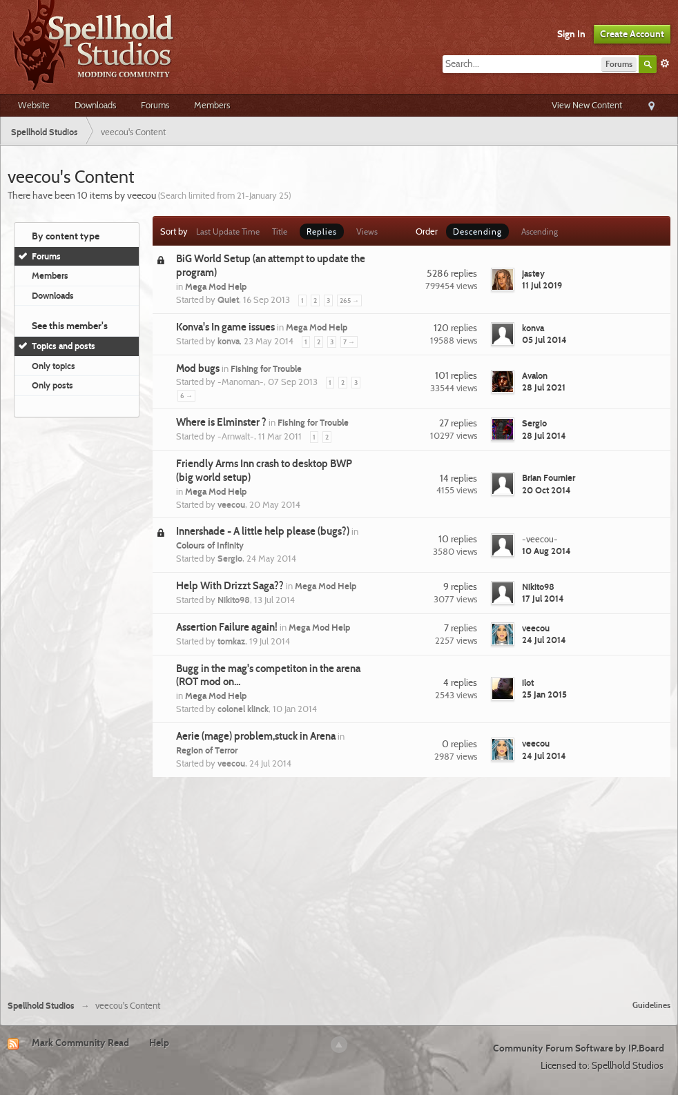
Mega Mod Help (215, 286)
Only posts (52, 385)
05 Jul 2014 (544, 339)
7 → (349, 341)
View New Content (587, 104)
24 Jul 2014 (544, 639)
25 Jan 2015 (544, 694)
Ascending (539, 231)
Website (34, 104)
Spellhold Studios (41, 1005)
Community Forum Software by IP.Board (578, 1048)
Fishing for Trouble (266, 368)
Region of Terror (207, 750)
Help (159, 1042)
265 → (349, 300)
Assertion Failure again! (227, 627)
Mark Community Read (80, 1042)
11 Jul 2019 (542, 284)
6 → (186, 395)
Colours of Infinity (210, 545)
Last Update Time (228, 231)
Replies (322, 231)
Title (279, 231)
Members (212, 104)
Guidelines (651, 1005)
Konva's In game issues (225, 327)
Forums (155, 104)
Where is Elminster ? (221, 422)
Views (367, 231)
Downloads (95, 104)
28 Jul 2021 (543, 387)
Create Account (632, 34)
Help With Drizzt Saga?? (230, 586)
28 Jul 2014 (544, 435)
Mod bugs (198, 368)
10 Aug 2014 (546, 550)
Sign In (571, 34)
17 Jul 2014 (543, 598)
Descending (477, 231)
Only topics (53, 365)
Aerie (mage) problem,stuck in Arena (256, 736)
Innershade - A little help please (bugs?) (262, 531)
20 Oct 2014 (546, 489)
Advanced (664, 63)
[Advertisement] (339, 886)
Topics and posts (63, 345)
